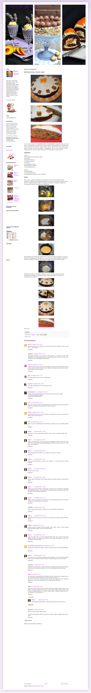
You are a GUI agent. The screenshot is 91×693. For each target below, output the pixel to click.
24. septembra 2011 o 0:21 (37, 525)
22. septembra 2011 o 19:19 (37, 421)
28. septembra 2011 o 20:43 (39, 555)
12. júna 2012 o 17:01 (36, 574)
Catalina (30, 525)
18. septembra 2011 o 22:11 (36, 402)
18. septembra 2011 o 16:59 (36, 364)
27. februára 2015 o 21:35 (42, 599)
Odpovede (31, 597)
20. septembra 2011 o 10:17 (37, 412)
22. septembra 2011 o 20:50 (39, 431)
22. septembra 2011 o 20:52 (39, 439)
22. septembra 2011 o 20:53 (39, 450)
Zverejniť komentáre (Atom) (37, 686)
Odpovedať (30, 349)
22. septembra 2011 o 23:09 (39, 507)
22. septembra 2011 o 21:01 (39, 497)
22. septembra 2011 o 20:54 (39, 459)
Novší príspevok (27, 683)
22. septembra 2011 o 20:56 (39, 477)
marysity (30, 383)
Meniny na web (9, 150)
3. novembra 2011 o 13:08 (38, 564)
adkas (16, 71)
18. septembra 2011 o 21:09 (41, 392)
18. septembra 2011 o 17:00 (36, 375)
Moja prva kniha (16, 181)
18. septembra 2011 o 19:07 (38, 383)
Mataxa (29, 574)
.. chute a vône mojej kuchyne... (23, 6)
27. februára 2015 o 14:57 (37, 586)
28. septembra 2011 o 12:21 (48, 545)
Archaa (29, 412)
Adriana (29, 431)
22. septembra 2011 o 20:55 (39, 468)
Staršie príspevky (64, 683)
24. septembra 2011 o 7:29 (39, 534)
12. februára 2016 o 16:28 (38, 609)
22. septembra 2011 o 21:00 (39, 486)
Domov (46, 683)
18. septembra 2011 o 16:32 (39, 353)
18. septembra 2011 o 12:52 (36, 344)
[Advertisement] (46, 670)
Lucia (29, 402)
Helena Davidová (31, 392)
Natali (29, 421)
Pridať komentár (28, 620)
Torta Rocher (16, 187)
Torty (29, 336)
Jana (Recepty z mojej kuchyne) (35, 545)
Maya (29, 364)
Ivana (29, 344)
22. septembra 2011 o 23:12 (39, 515)
